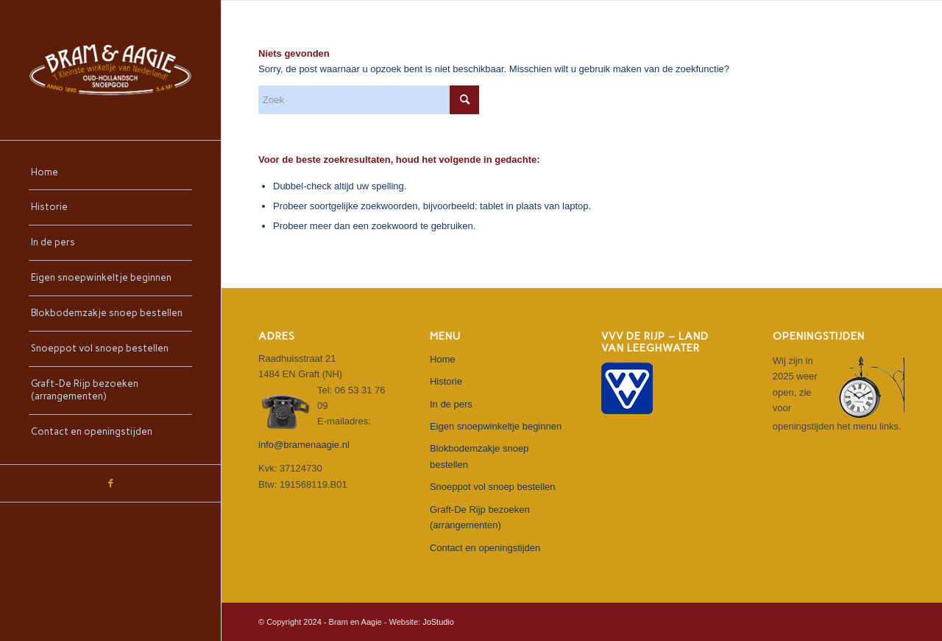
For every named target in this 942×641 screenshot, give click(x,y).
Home (443, 359)
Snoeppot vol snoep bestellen (493, 486)
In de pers (451, 404)
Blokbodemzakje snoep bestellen (479, 456)
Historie (446, 381)
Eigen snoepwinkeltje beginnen (496, 426)
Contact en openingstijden (485, 547)
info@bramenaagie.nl (304, 444)
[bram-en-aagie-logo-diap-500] (110, 70)
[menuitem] (110, 173)
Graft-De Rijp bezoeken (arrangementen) (480, 517)
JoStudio (438, 621)
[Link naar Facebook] (110, 483)
